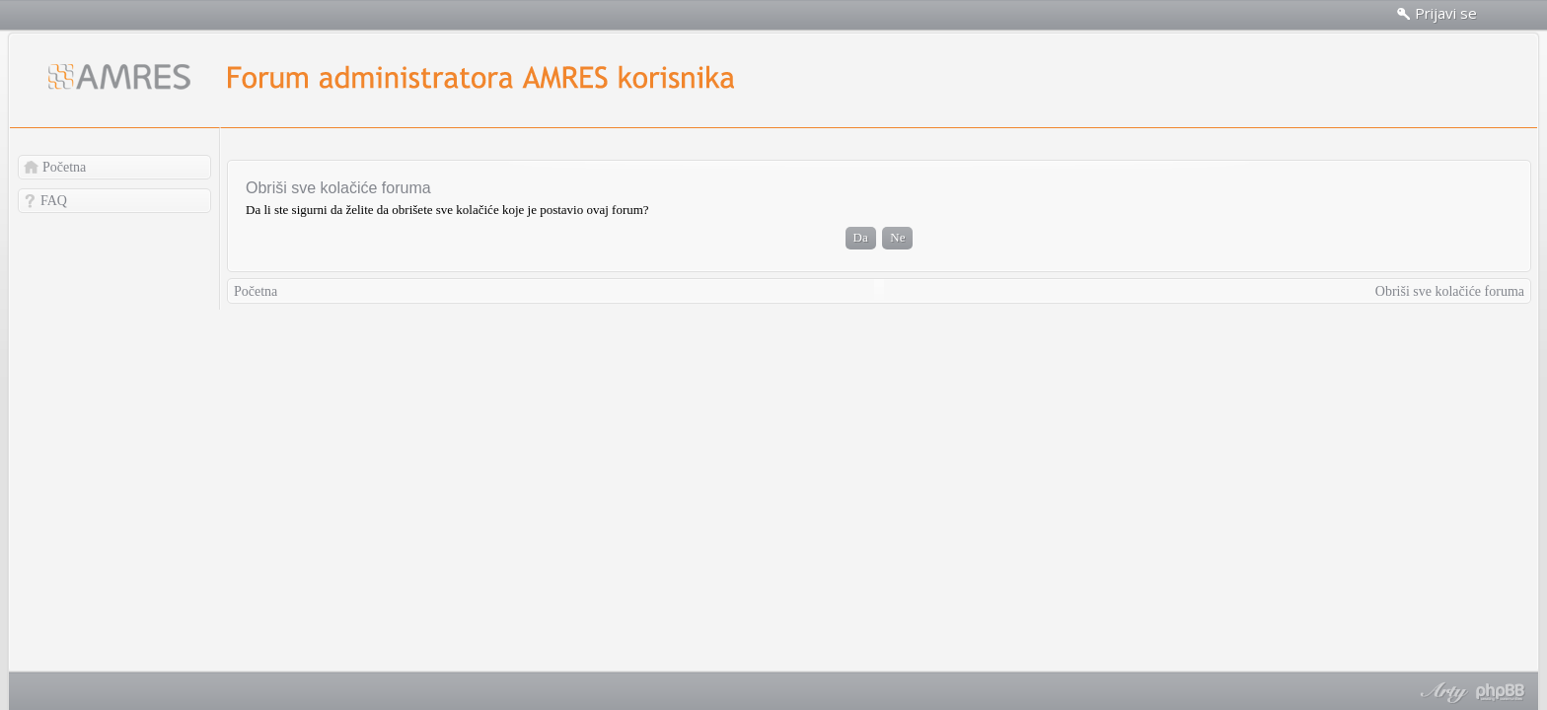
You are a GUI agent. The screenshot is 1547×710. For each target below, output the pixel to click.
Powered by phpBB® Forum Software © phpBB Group (1500, 692)
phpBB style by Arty (1441, 692)
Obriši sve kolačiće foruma (1449, 291)
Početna (64, 167)
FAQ (53, 200)
